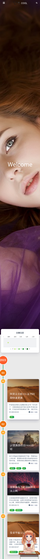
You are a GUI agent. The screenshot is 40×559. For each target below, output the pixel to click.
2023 (3, 370)
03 (3, 382)
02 (3, 434)
